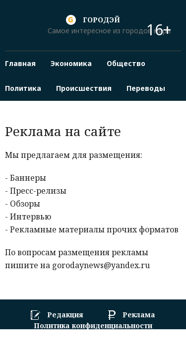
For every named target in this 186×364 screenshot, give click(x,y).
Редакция (65, 315)
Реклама (139, 315)
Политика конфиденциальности (93, 325)
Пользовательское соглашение (93, 336)
